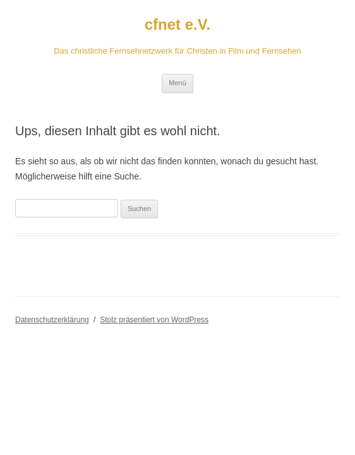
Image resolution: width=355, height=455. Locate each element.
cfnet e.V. (178, 24)
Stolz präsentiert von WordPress (154, 319)
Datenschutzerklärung (52, 319)
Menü (177, 83)
